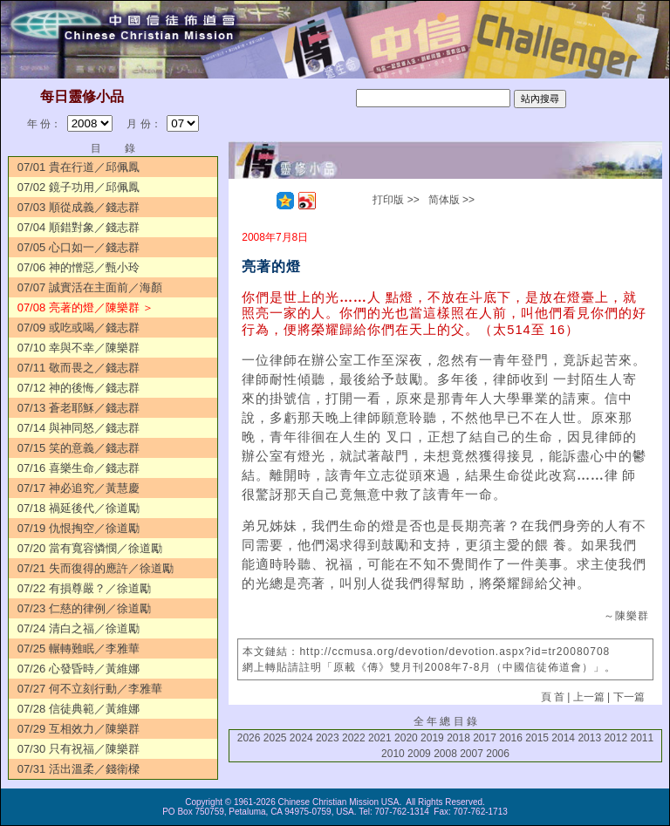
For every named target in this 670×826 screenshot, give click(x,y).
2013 (589, 738)
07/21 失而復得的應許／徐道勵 (95, 568)
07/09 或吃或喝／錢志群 (78, 327)
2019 (432, 738)
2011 (641, 738)
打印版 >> (396, 200)
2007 (471, 753)
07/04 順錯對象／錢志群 (78, 227)
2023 (327, 738)
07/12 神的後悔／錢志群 (78, 387)
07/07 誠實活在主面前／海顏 (89, 287)
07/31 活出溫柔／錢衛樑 (78, 768)
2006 (497, 753)
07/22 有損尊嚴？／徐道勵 (84, 588)
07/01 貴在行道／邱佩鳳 (78, 167)
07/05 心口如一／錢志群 (78, 247)
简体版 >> (451, 200)
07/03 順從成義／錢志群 (78, 207)
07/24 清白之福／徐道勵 (78, 628)
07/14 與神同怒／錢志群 (78, 427)
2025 (275, 738)
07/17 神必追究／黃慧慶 (78, 488)
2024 (301, 738)
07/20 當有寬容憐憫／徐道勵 (89, 548)
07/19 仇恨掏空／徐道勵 (78, 528)
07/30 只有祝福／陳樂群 (78, 748)
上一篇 (589, 697)
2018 (458, 738)
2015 (537, 738)
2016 (511, 738)
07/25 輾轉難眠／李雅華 (78, 648)
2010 (393, 753)
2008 (445, 753)
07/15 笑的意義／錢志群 (78, 447)
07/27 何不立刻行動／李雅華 (89, 688)
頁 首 (552, 697)
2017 (484, 738)
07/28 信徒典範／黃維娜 (78, 708)
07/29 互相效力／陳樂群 (78, 728)
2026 (249, 738)
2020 (406, 738)
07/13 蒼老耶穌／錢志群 (78, 407)
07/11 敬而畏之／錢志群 (78, 367)
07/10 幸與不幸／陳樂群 (78, 347)
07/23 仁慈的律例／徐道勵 (84, 608)
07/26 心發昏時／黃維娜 (78, 668)
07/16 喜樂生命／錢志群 (78, 467)
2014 (563, 738)
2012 (615, 738)
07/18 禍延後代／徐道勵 (78, 508)
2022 (354, 738)
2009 (419, 753)
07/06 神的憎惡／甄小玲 (78, 267)
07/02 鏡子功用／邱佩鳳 (78, 187)
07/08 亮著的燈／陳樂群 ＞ (85, 307)
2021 (380, 738)
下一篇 (629, 697)
